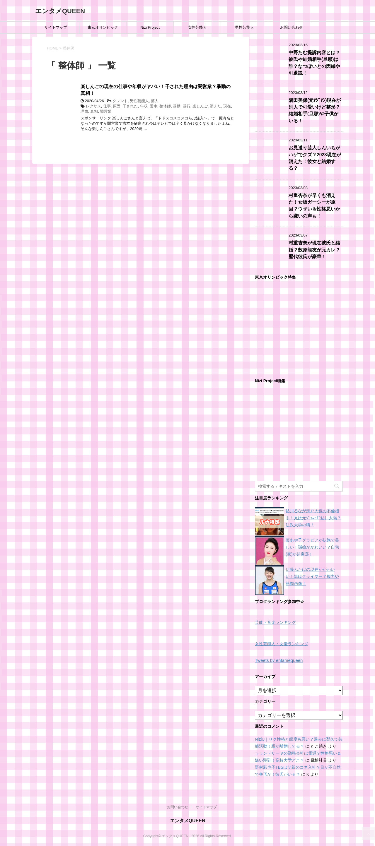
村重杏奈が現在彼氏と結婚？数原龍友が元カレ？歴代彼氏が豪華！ (314, 249)
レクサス (93, 106)
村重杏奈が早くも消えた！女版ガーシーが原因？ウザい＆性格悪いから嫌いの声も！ (314, 205)
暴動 (176, 106)
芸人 (154, 101)
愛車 (153, 106)
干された (130, 106)
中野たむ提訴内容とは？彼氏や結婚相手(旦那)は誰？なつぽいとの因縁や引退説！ (314, 63)
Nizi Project (150, 27)
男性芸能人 (244, 27)
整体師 (165, 106)
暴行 (186, 106)
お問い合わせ (291, 27)
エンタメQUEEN (60, 11)
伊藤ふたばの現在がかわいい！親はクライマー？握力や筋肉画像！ (312, 576)
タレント (120, 101)
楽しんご (200, 106)
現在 (227, 106)
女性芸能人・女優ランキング (281, 644)
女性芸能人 (197, 27)
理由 (84, 111)
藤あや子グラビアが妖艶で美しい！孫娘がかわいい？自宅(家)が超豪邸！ (312, 547)
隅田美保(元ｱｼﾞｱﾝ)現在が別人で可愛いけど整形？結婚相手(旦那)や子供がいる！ (315, 110)
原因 (116, 106)
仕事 (107, 106)
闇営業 (105, 111)
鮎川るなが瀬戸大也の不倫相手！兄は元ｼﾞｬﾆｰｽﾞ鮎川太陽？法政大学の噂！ (313, 517)
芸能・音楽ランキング (275, 622)
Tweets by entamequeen (279, 660)
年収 (144, 106)
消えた (215, 106)
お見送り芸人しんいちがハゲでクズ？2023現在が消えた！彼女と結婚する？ (315, 158)
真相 (94, 111)
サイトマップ (55, 27)
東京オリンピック (103, 27)
